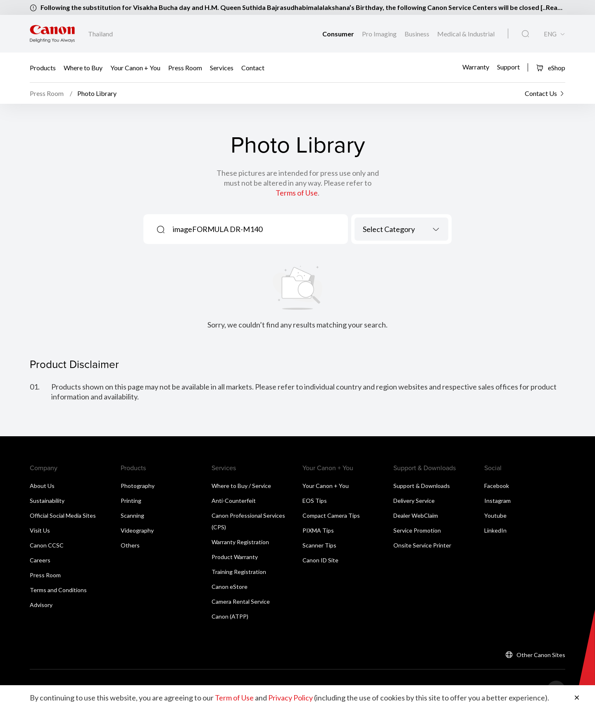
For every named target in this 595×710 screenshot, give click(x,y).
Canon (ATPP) (230, 616)
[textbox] (401, 229)
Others (130, 545)
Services (221, 68)
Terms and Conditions (58, 589)
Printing (131, 500)
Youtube (495, 515)
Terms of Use (297, 192)
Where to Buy (83, 68)
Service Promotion (417, 530)
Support (508, 66)
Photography (138, 485)
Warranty (475, 66)
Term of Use (234, 697)
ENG (550, 34)
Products (43, 68)
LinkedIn (495, 530)
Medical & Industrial (466, 34)
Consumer (338, 34)
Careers (40, 560)
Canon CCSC (47, 545)
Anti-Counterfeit (234, 500)
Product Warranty (235, 556)
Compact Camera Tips (331, 515)
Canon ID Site (320, 560)
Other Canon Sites (540, 654)
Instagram (497, 500)
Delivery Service (414, 500)
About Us (42, 485)
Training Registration (239, 571)
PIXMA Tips (318, 530)
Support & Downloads (421, 485)
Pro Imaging (380, 34)
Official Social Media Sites (63, 515)
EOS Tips (314, 500)
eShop (550, 68)
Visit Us (40, 530)
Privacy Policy (290, 697)
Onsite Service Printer (422, 545)
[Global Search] (525, 34)
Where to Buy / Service (241, 485)
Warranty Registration (240, 541)
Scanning (132, 515)
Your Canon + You (135, 68)
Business (418, 34)
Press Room (185, 68)
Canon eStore (230, 586)
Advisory (41, 604)
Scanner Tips (319, 545)
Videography (137, 530)
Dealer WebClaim (415, 515)
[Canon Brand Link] (52, 34)
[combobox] (401, 229)
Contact (252, 68)
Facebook (496, 485)
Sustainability (47, 500)
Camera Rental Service (241, 601)
